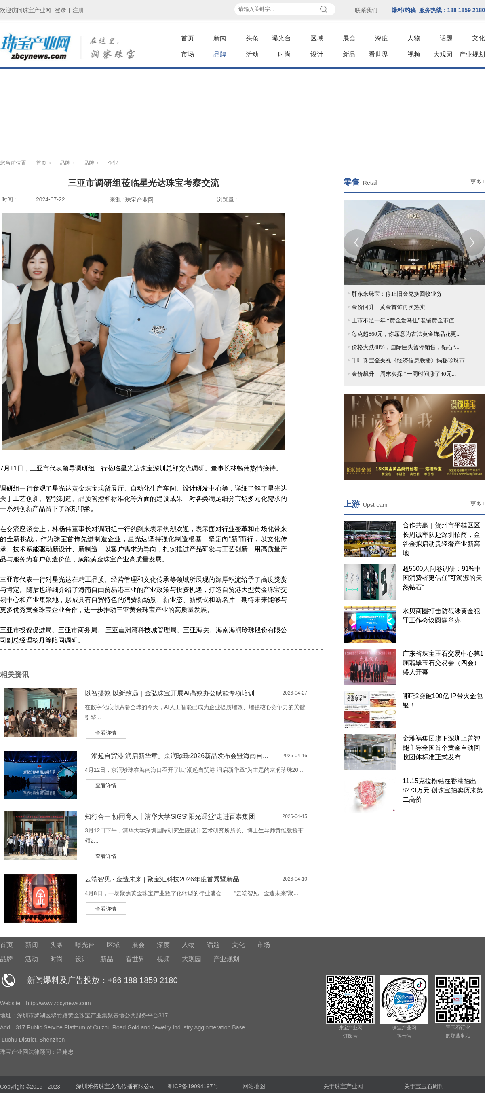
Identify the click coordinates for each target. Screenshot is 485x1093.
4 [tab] (382, 257)
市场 (187, 54)
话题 (446, 38)
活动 (252, 54)
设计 (316, 54)
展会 (349, 38)
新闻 (219, 38)
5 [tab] (392, 257)
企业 (113, 163)
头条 (252, 38)
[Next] (472, 242)
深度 (381, 38)
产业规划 (472, 54)
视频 (413, 54)
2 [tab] (364, 257)
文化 (478, 38)
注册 (78, 10)
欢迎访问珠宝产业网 (25, 10)
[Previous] (357, 242)
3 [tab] (373, 257)
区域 (316, 38)
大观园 (443, 54)
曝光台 (281, 38)
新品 (349, 54)
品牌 (219, 54)
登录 (60, 10)
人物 (413, 38)
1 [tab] (354, 257)
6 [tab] (401, 257)
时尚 (284, 54)
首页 (187, 38)
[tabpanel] (414, 242)
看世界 (378, 54)
